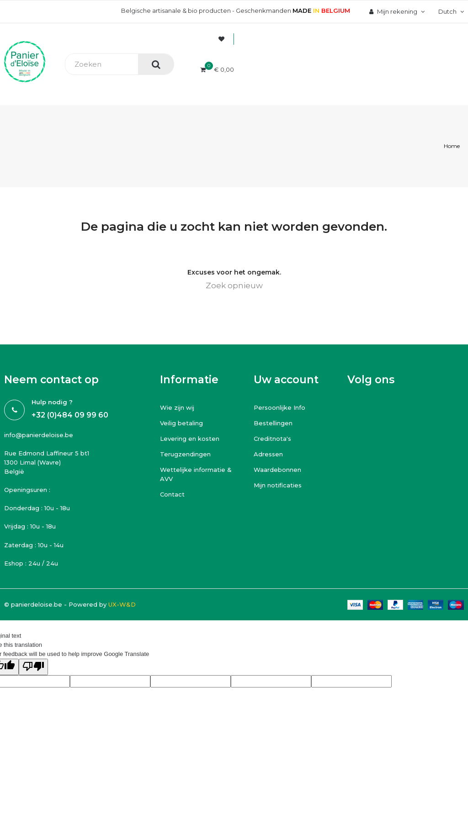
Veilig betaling (181, 423)
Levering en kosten (189, 438)
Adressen (268, 454)
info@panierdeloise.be (38, 435)
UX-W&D (122, 604)
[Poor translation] (33, 667)
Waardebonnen (277, 469)
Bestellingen (273, 423)
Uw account (286, 379)
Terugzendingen (185, 454)
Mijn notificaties (278, 485)
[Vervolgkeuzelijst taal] (450, 11)
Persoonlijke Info (279, 407)
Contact (172, 494)
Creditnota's (272, 438)
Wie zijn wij (177, 407)
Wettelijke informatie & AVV (196, 474)
